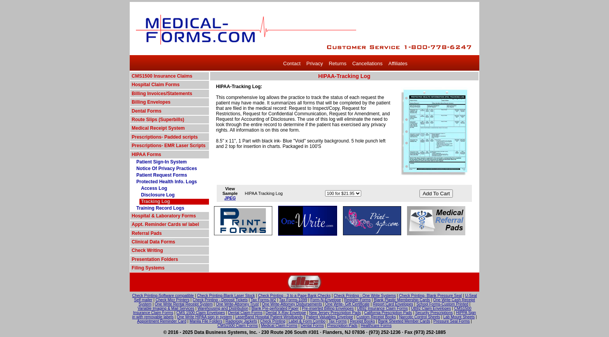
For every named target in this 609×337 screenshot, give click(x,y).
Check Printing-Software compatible (163, 296)
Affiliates (397, 63)
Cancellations (367, 63)
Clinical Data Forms (153, 242)
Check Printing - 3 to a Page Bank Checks (294, 296)
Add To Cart (436, 193)
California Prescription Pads (388, 313)
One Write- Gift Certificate (347, 304)
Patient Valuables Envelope (329, 317)
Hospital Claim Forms (155, 84)
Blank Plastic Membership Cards (402, 300)
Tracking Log (155, 201)
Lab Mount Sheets (459, 317)
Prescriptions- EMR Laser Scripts (168, 145)
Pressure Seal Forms (451, 321)
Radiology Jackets (241, 321)
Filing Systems (148, 268)
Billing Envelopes (151, 102)
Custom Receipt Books (376, 317)
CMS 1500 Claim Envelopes (200, 313)
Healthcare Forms (376, 325)
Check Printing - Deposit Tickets (220, 300)
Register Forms (357, 300)
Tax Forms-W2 (263, 300)
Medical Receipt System (158, 128)
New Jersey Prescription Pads (335, 313)
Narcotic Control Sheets (419, 317)
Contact (292, 63)
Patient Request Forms (161, 175)
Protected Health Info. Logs (166, 181)
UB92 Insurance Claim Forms (382, 308)
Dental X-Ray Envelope (286, 313)
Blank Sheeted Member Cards (404, 321)
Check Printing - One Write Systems (365, 296)
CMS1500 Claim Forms (238, 325)
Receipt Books (362, 321)
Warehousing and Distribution (222, 308)
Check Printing (272, 321)
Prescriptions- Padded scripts (165, 137)
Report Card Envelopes (393, 304)
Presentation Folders (155, 259)
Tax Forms (338, 321)
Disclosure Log (158, 195)
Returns (337, 63)
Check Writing (147, 250)
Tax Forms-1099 (293, 300)
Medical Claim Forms (279, 325)
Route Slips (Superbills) (158, 119)
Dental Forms (147, 111)
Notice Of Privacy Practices (166, 168)
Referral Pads (147, 233)
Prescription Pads (342, 325)
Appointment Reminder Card (161, 321)
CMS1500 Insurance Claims (162, 76)
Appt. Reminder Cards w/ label (165, 224)
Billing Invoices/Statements (162, 93)
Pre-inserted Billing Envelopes (327, 308)
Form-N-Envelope (325, 300)
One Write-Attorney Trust (237, 304)
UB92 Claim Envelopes (431, 308)
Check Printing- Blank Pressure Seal (430, 296)
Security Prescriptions (434, 313)
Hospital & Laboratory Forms (164, 216)
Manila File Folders (206, 321)
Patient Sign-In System (161, 162)
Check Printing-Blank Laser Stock (226, 296)
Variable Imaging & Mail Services (165, 308)
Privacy (314, 63)
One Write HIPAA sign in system (204, 317)
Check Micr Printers (173, 300)
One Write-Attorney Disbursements (292, 304)
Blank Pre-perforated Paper (275, 308)
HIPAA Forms (146, 154)
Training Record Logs (160, 208)
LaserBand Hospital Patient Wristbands (269, 317)
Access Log (154, 188)
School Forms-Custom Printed (442, 304)
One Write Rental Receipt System (183, 304)
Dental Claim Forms (245, 313)
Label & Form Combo (307, 321)
